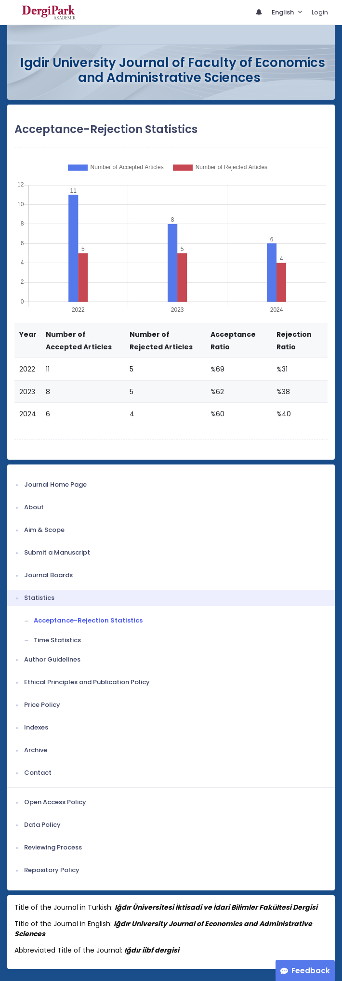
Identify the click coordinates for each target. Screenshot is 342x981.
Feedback (310, 971)
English (283, 12)
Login (320, 12)
